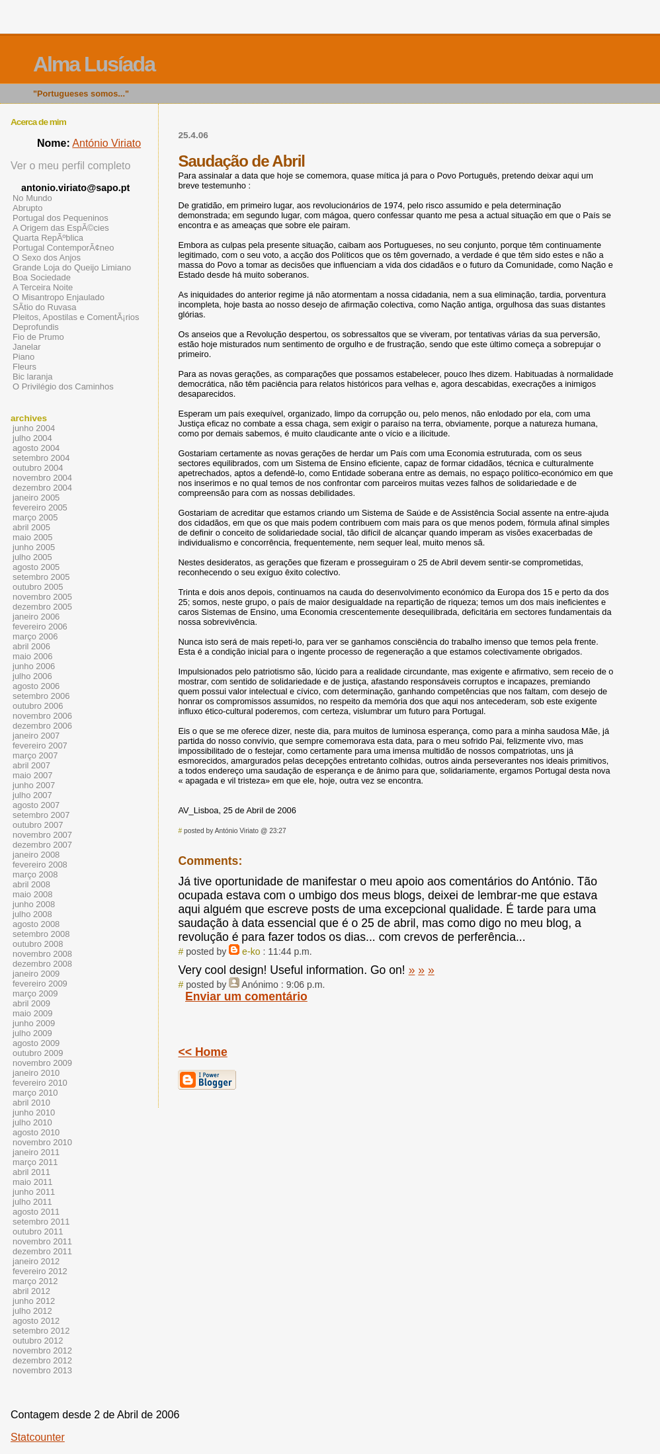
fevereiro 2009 (40, 984)
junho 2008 (34, 904)
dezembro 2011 (42, 1251)
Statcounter (38, 1437)
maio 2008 (33, 894)
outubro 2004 (38, 468)
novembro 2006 (42, 716)
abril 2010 (31, 1103)
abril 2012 (31, 1291)
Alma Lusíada (94, 64)
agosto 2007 (36, 805)
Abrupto (27, 208)
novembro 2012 (42, 1350)
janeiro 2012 (36, 1261)
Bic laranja (32, 377)
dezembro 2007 (42, 845)
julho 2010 (32, 1122)
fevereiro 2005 (40, 507)
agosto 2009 (36, 1043)
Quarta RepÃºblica (48, 238)
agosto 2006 (36, 686)
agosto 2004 (36, 448)
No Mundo (32, 198)
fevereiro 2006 (40, 626)
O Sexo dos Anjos (47, 258)
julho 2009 (32, 1033)
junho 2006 (34, 666)
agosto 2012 (36, 1321)
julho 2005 (32, 557)
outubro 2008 (38, 944)
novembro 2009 (42, 1063)
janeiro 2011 (36, 1152)
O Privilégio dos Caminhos (63, 386)
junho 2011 (34, 1192)
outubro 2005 (38, 587)
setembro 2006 (41, 696)
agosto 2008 (36, 924)
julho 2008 (32, 914)
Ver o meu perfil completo (70, 165)
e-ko (251, 951)
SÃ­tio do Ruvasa (45, 307)
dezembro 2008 (42, 964)
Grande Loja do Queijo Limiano (72, 267)
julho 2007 (32, 795)
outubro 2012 (38, 1341)
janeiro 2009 (36, 974)
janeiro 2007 (36, 736)
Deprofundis (36, 327)
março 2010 (35, 1093)
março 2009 (35, 993)
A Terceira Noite (43, 287)
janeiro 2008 (36, 855)
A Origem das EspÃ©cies (61, 228)
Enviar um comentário (246, 996)
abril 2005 (31, 527)
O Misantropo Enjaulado (58, 297)
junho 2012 (34, 1301)
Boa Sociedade (42, 277)
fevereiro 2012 (40, 1271)
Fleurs (24, 367)
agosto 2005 (36, 567)
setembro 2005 (41, 577)
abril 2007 (31, 765)
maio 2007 (33, 775)
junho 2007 (34, 785)
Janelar (26, 347)
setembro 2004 (41, 458)
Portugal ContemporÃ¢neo (63, 248)
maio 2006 (33, 656)
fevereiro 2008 (40, 864)
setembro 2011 (41, 1222)
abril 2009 (31, 1003)
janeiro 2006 (36, 617)
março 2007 (35, 755)
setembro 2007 (41, 815)
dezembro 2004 (42, 488)
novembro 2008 (42, 954)
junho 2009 (34, 1023)
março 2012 (35, 1281)
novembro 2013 (42, 1370)
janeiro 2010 (36, 1073)
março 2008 (35, 874)
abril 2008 (31, 884)
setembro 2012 (41, 1331)
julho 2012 (32, 1311)
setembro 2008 (41, 934)
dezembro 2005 (42, 607)
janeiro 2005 (36, 498)
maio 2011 (33, 1182)
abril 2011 (31, 1172)
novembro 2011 (42, 1241)
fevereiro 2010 (40, 1083)
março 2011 (35, 1162)
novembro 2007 (42, 835)
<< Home (202, 1052)
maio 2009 (33, 1013)
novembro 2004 (42, 478)
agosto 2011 (36, 1212)
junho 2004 (34, 428)
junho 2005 (34, 547)
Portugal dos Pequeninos (60, 218)
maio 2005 (33, 537)
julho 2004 (32, 438)
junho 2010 (34, 1112)
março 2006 (35, 636)
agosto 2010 (36, 1132)
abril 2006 (31, 646)
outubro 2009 (38, 1053)
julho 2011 (32, 1202)
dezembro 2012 (42, 1360)
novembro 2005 (42, 597)
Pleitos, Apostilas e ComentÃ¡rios (76, 317)
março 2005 (35, 517)
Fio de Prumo (38, 337)
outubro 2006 (38, 706)
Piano (23, 357)
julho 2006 (32, 676)
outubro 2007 (38, 825)
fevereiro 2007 (40, 745)
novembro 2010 (42, 1142)
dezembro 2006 (42, 726)
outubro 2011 (38, 1231)
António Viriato (106, 143)
